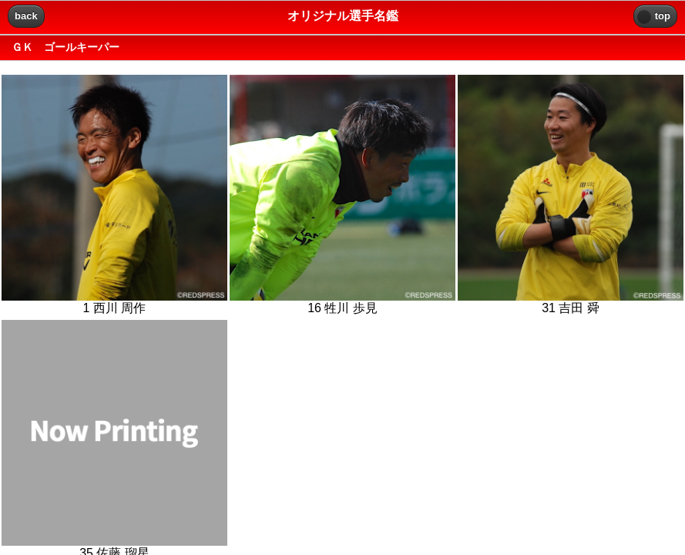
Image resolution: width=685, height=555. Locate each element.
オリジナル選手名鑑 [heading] (342, 15)
